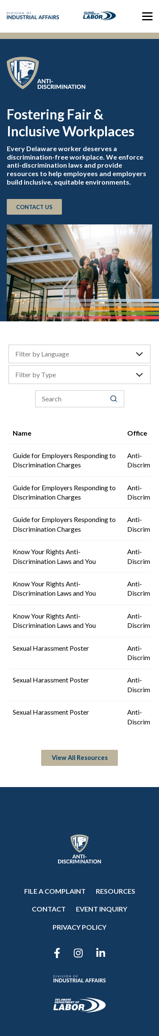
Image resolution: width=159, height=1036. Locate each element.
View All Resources (80, 757)
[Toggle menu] (147, 16)
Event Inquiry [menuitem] (101, 909)
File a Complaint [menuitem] (55, 891)
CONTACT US (34, 206)
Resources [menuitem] (115, 891)
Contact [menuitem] (49, 909)
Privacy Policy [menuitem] (79, 927)
